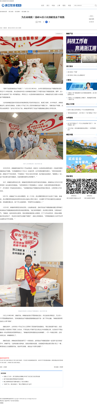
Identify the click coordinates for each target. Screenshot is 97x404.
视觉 (64, 5)
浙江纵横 (24, 11)
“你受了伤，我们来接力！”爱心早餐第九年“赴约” (18, 384)
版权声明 (7, 400)
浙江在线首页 (3, 1)
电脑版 (1, 403)
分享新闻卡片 (59, 33)
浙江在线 (11, 11)
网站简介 (2, 400)
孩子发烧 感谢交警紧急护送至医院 (13, 379)
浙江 (48, 5)
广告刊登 (12, 400)
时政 (53, 5)
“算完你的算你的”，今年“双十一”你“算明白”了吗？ (82, 113)
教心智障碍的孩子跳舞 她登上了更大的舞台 (16, 381)
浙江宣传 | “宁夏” (72, 72)
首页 (42, 5)
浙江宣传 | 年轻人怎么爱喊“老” (76, 75)
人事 (58, 5)
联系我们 (16, 400)
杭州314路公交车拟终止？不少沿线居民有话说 (81, 109)
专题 (69, 5)
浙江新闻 (17, 11)
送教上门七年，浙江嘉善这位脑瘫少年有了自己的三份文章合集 (22, 376)
